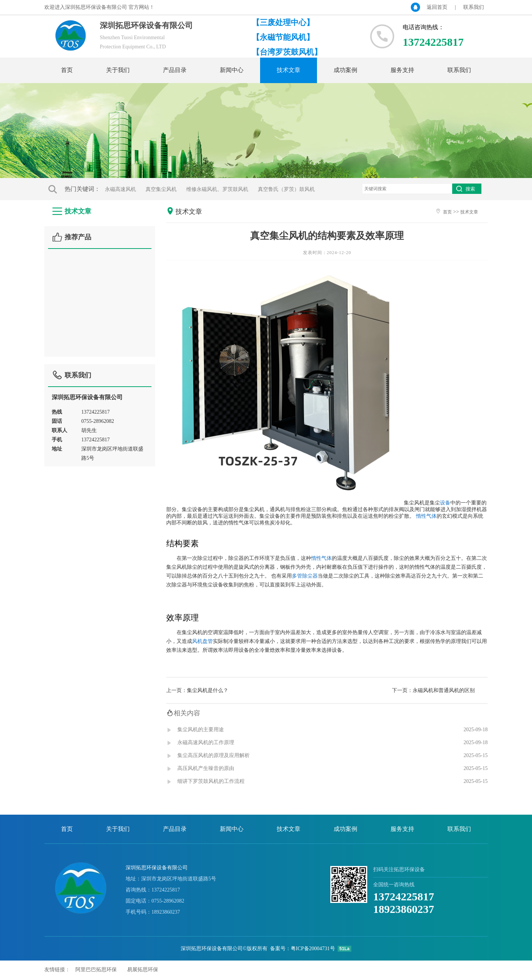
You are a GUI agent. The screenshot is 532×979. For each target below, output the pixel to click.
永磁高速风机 (120, 189)
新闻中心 (231, 70)
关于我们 (118, 70)
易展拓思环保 (142, 969)
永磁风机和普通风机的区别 (444, 690)
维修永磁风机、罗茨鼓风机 (217, 189)
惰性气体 (426, 516)
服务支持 (402, 70)
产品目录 (175, 70)
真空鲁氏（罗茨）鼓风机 (286, 189)
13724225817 (403, 896)
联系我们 (473, 7)
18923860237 (403, 909)
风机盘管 (202, 641)
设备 (445, 503)
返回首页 (437, 7)
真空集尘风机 (161, 189)
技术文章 (288, 70)
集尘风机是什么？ (207, 690)
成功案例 (345, 70)
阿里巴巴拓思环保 (96, 969)
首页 (67, 70)
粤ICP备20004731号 (313, 948)
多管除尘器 (305, 576)
